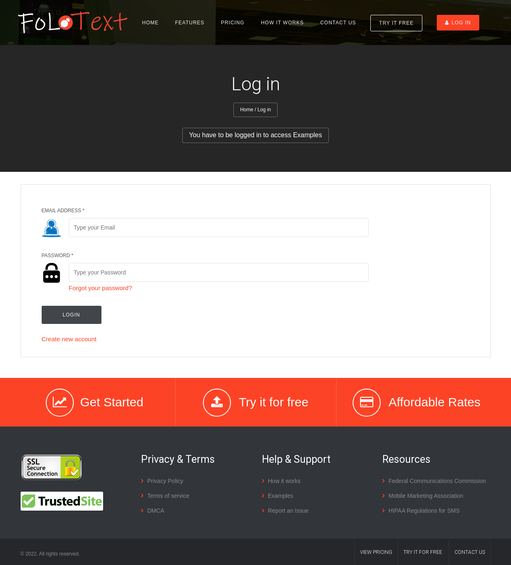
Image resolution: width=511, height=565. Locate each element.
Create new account (69, 338)
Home (150, 23)
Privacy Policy (165, 481)
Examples (280, 495)
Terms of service (168, 495)
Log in (458, 23)
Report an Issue (288, 510)
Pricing (233, 23)
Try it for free (273, 402)
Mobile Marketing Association (426, 495)
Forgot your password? (100, 287)
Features (190, 23)
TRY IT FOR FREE (422, 552)
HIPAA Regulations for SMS (424, 510)
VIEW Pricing (376, 552)
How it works (282, 23)
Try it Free (396, 23)
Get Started (111, 402)
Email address (63, 210)
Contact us (338, 23)
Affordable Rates (434, 402)
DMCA (155, 510)
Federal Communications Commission (437, 481)
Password (57, 255)
